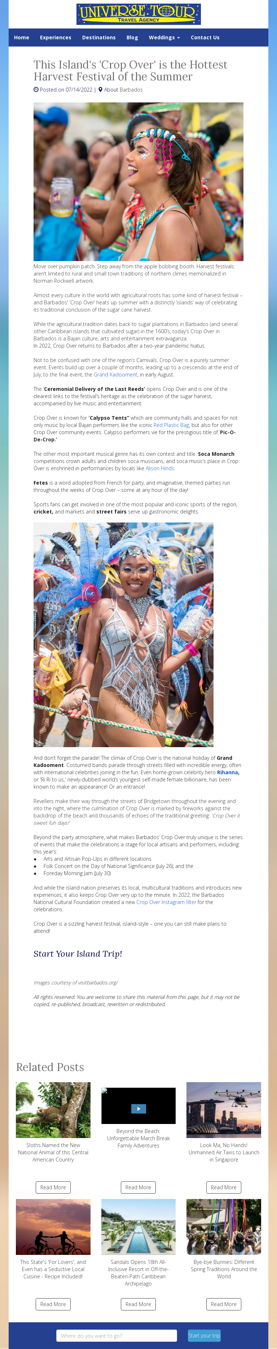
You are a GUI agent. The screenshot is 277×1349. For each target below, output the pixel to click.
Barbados (131, 89)
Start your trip (204, 1335)
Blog (132, 37)
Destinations (99, 37)
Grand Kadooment (115, 374)
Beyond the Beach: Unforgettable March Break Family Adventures (138, 1115)
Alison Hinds (160, 468)
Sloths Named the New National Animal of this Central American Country (53, 1122)
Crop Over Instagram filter (166, 902)
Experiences (55, 37)
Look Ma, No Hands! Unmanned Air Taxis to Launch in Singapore (223, 1122)
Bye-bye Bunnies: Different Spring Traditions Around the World (223, 1239)
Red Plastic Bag (171, 425)
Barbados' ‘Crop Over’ (69, 302)
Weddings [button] (164, 37)
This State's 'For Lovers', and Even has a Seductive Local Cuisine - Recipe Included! (53, 1239)
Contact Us (205, 37)
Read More (53, 1187)
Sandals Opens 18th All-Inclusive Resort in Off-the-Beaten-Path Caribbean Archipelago (138, 1243)
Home (21, 37)
